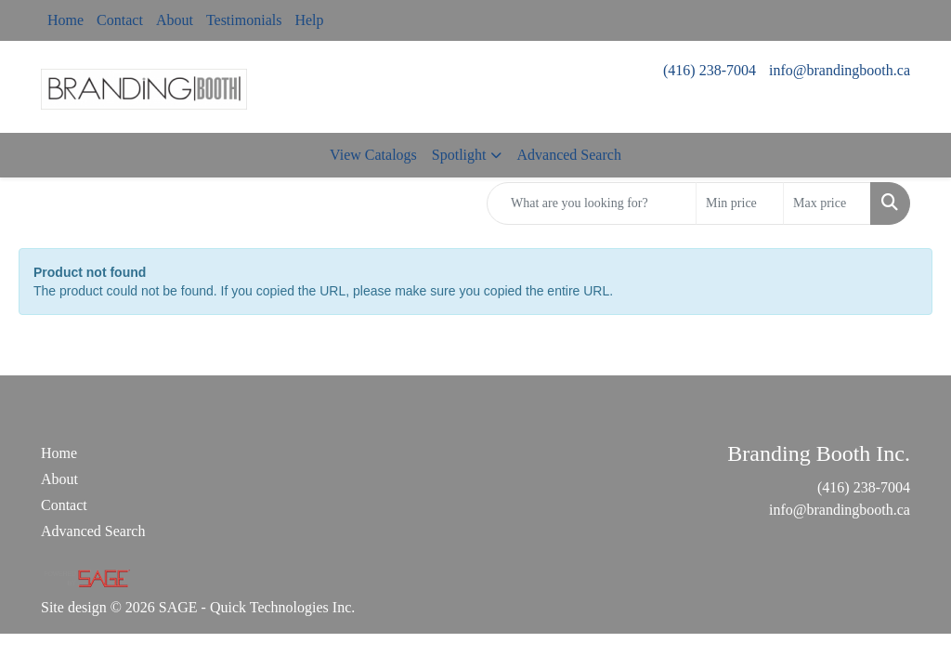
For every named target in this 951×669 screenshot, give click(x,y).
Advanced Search (568, 155)
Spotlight (459, 155)
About (174, 20)
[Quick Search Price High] (827, 203)
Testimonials (244, 20)
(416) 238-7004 (709, 70)
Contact (120, 20)
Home (65, 20)
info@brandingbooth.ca (839, 70)
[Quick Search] (592, 203)
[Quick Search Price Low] (740, 203)
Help (308, 20)
